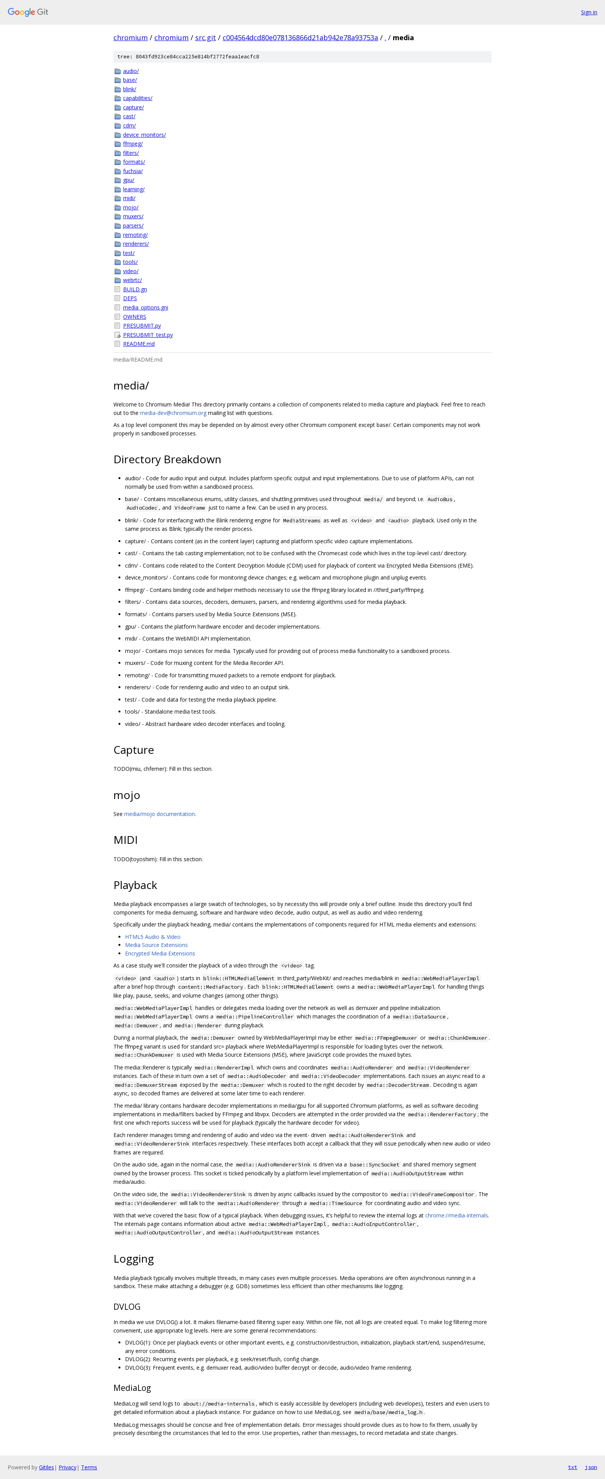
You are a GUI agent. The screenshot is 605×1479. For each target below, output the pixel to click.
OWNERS (134, 316)
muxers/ (133, 216)
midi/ (129, 198)
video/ (131, 271)
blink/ (129, 89)
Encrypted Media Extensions (160, 953)
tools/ (130, 261)
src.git (205, 37)
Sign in (589, 12)
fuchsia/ (133, 171)
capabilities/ (137, 98)
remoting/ (135, 234)
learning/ (134, 189)
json (591, 1467)
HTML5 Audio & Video (153, 936)
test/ (129, 253)
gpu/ (128, 180)
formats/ (134, 161)
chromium (130, 37)
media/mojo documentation (159, 814)
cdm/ (129, 125)
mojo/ (131, 207)
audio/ (131, 71)
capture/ (133, 107)
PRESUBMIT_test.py (148, 334)
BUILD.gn (135, 289)
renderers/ (136, 243)
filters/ (131, 152)
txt (572, 1467)
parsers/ (133, 225)
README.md (139, 343)
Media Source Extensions (156, 945)
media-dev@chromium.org (173, 412)
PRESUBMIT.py (142, 325)
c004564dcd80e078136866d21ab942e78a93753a (300, 37)
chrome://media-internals (456, 1215)
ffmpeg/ (133, 143)
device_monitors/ (144, 134)
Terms (89, 1467)
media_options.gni (145, 307)
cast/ (129, 116)
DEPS (130, 298)
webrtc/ (132, 280)
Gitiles (46, 1467)
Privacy (67, 1467)
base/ (130, 79)
